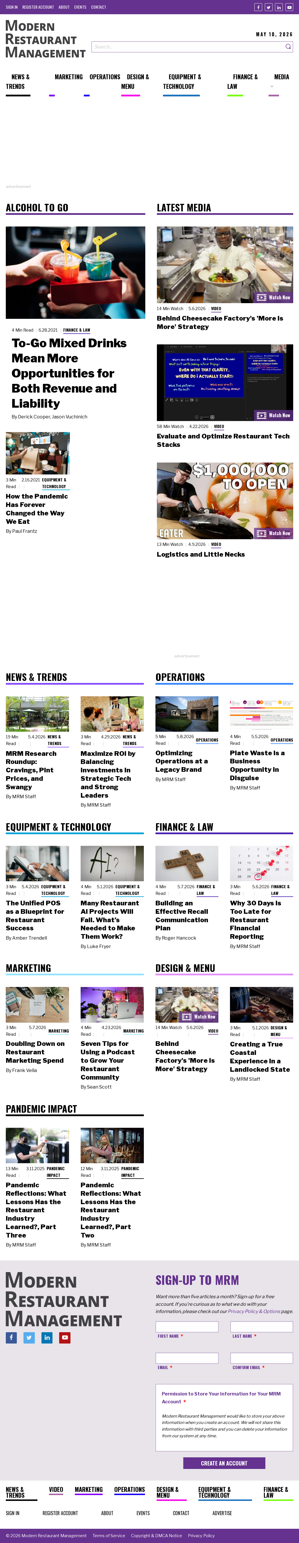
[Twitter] (269, 7)
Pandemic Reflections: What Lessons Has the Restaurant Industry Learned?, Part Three (36, 1210)
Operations (207, 740)
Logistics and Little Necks (201, 554)
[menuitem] (12, 7)
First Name (168, 1336)
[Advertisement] (149, 143)
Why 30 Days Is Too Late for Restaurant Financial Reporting (255, 919)
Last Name (242, 1336)
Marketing (58, 1031)
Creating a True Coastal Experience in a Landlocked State (260, 1056)
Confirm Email (246, 1367)
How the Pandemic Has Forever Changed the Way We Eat (37, 508)
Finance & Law (76, 330)
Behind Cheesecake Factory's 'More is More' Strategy (185, 1056)
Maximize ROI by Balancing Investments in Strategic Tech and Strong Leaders (108, 774)
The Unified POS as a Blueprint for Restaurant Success (35, 915)
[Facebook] (258, 7)
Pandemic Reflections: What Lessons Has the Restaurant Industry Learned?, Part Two (111, 1210)
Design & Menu (279, 1030)
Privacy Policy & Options (254, 1311)
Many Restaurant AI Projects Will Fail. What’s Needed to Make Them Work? (110, 919)
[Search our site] (187, 47)
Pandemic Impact (56, 1171)
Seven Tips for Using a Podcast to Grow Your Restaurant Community (108, 1060)
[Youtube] (289, 7)
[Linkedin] (279, 7)
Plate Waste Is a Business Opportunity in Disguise (257, 765)
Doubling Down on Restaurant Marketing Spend (35, 1052)
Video (216, 308)
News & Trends (54, 739)
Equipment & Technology (54, 482)
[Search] (288, 47)
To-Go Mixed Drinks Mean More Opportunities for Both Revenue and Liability (69, 373)
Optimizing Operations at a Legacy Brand (181, 761)
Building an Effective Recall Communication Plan (181, 915)
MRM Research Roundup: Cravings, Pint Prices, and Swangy (31, 770)
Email (163, 1367)
